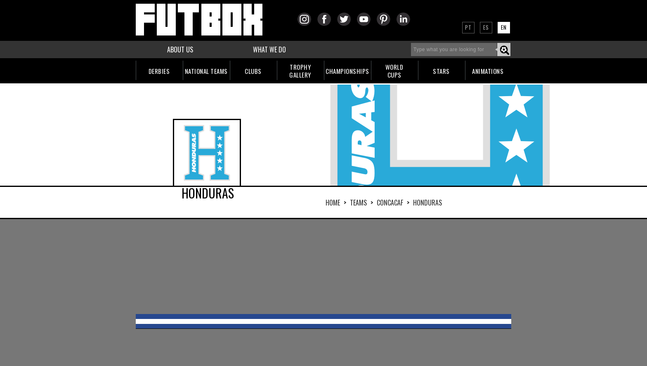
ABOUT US (180, 49)
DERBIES (159, 71)
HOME (333, 203)
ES (486, 27)
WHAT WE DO (269, 49)
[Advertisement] (323, 266)
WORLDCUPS (394, 70)
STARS (441, 71)
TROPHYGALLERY (300, 70)
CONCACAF (390, 203)
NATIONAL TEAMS (206, 71)
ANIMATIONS (487, 71)
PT (468, 27)
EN (504, 27)
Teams (358, 203)
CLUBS (253, 71)
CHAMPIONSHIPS (347, 71)
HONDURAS (427, 203)
